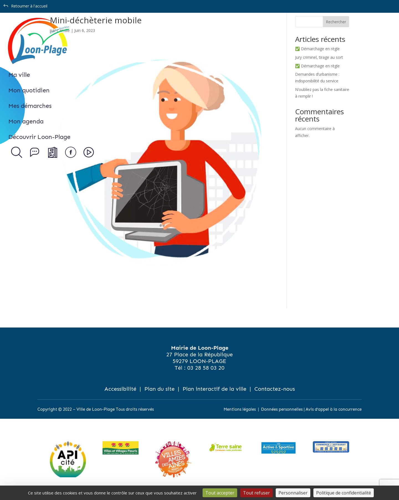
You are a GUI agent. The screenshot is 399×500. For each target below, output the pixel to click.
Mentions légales (240, 409)
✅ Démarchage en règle (317, 48)
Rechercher (336, 21)
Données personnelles (282, 409)
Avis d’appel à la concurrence (334, 409)
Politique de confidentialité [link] (343, 493)
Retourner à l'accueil (29, 6)
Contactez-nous (274, 388)
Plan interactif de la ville (214, 388)
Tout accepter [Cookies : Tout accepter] (219, 493)
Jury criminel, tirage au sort (319, 57)
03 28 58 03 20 (205, 367)
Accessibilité (120, 388)
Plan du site (159, 388)
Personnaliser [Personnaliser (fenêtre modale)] (293, 493)
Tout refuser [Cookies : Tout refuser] (256, 493)
